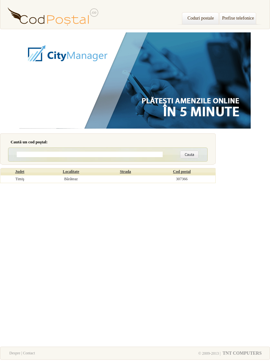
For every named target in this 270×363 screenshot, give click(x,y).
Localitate (71, 171)
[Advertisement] (244, 240)
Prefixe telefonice (238, 18)
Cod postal (182, 171)
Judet (19, 171)
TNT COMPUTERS (241, 353)
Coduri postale (200, 18)
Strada (125, 171)
